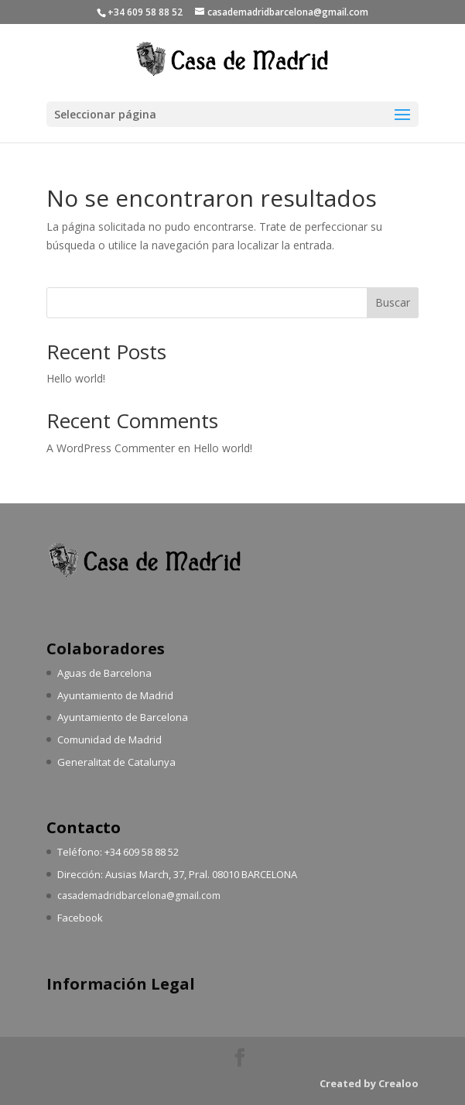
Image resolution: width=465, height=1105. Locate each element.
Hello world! (75, 378)
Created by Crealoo (369, 1083)
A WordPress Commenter (110, 448)
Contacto (83, 827)
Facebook (80, 918)
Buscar (392, 302)
